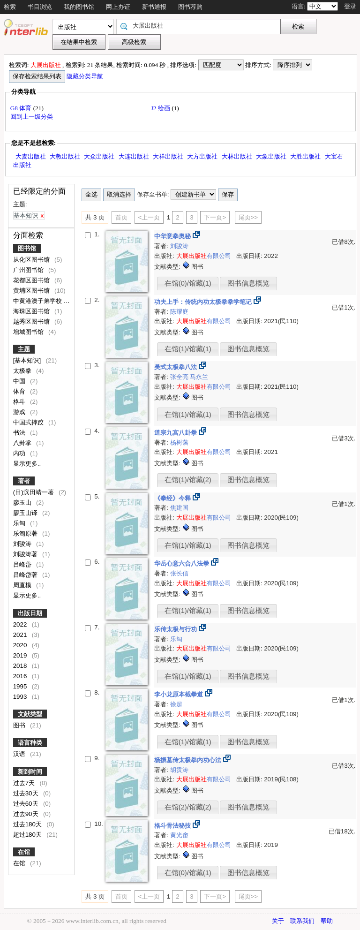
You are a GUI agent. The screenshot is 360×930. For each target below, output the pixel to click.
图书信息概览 (248, 283)
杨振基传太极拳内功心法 (188, 760)
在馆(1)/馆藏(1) (188, 349)
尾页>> (248, 217)
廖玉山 (23, 502)
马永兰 (199, 376)
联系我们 (302, 920)
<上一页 (149, 217)
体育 (20, 391)
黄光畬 (179, 835)
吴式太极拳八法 (176, 366)
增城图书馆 (29, 331)
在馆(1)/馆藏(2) (188, 480)
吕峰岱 (23, 564)
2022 (21, 624)
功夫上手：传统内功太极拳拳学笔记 (204, 301)
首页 (121, 217)
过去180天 (28, 824)
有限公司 (203, 255)
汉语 (20, 753)
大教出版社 (65, 156)
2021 (21, 634)
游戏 (20, 412)
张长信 (179, 573)
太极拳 (23, 370)
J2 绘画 (161, 108)
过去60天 (26, 803)
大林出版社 (237, 156)
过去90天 (26, 813)
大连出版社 (134, 156)
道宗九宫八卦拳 (176, 432)
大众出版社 (99, 156)
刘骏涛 (23, 543)
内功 (20, 453)
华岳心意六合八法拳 (182, 563)
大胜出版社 (305, 156)
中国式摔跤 (29, 422)
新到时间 (30, 771)
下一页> (215, 217)
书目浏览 (40, 6)
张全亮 (180, 376)
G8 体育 (21, 108)
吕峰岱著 (26, 574)
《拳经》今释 (173, 498)
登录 (350, 6)
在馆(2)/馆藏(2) (188, 807)
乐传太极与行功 (176, 629)
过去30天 (26, 793)
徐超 (176, 704)
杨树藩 (179, 442)
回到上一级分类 (31, 116)
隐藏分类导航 (86, 76)
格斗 (20, 401)
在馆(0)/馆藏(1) (188, 283)
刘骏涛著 (26, 554)
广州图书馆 (29, 269)
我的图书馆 (79, 6)
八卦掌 (23, 442)
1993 (21, 696)
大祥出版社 (168, 156)
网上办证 (118, 6)
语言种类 (30, 742)
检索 (10, 6)
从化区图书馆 (32, 259)
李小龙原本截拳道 (179, 694)
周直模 (23, 585)
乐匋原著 (26, 533)
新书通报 (154, 6)
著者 (24, 480)
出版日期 (30, 613)
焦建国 (179, 507)
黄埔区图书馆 (32, 290)
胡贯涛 (179, 769)
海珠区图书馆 (32, 311)
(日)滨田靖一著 (34, 492)
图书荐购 (190, 6)
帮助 (327, 920)
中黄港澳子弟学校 (38, 300)
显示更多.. (27, 463)
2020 (21, 645)
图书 (20, 725)
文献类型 (30, 714)
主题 (24, 349)
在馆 (24, 851)
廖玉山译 (26, 512)
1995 (21, 686)
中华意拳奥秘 (173, 236)
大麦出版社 (30, 156)
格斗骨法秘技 (173, 825)
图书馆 (27, 248)
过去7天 (25, 782)
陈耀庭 (179, 311)
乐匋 (20, 523)
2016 (21, 676)
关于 (278, 920)
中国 (20, 381)
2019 (21, 655)
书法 (20, 432)
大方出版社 (202, 156)
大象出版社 (271, 156)
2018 (21, 665)
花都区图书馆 (32, 280)
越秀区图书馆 (32, 321)
